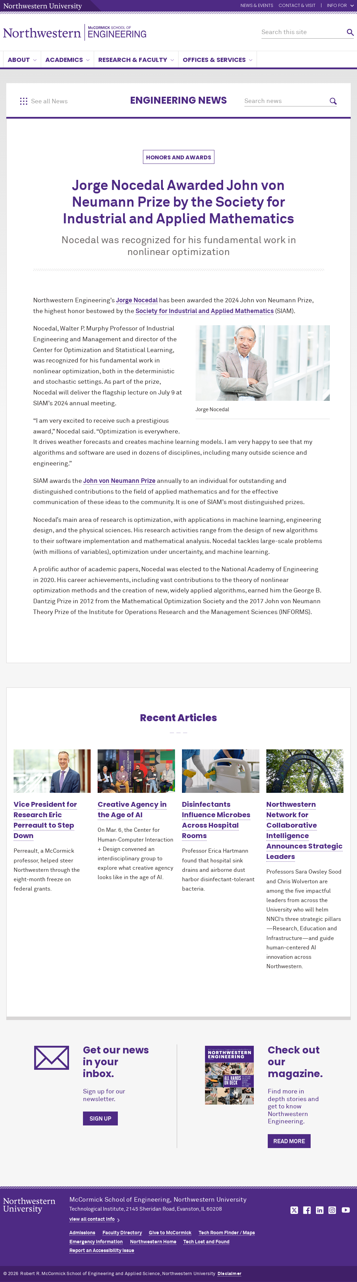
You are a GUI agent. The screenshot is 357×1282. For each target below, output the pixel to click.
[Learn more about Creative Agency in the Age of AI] (136, 771)
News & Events (257, 5)
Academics (67, 59)
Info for (340, 5)
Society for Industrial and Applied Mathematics (205, 311)
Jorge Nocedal (137, 300)
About (22, 59)
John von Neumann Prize (119, 481)
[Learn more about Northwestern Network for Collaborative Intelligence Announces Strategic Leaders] (305, 771)
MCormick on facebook (306, 1210)
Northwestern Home (153, 1242)
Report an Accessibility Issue (101, 1250)
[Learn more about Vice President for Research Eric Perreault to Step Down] (52, 771)
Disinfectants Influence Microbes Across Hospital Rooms (216, 820)
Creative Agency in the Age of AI (132, 809)
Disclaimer (229, 1274)
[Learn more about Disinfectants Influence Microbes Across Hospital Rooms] (220, 771)
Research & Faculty (136, 59)
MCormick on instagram (332, 1210)
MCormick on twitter (293, 1210)
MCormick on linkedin (319, 1210)
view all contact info (92, 1219)
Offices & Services (217, 59)
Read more (289, 1141)
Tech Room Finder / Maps (227, 1233)
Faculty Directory (122, 1233)
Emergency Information (96, 1242)
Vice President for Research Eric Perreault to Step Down (45, 820)
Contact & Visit (297, 5)
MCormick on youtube (346, 1210)
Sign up (100, 1119)
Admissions (82, 1233)
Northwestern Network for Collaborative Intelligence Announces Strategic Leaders (304, 830)
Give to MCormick (170, 1233)
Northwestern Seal (36, 1216)
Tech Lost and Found (206, 1242)
